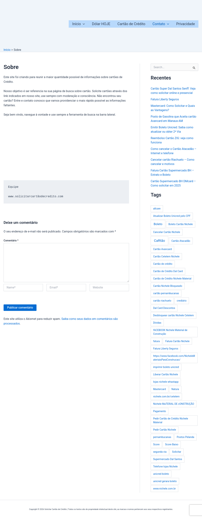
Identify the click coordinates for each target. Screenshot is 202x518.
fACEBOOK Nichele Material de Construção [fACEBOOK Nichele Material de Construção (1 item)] (170, 332)
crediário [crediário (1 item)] (181, 300)
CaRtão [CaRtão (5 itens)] (159, 241)
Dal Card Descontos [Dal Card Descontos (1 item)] (164, 308)
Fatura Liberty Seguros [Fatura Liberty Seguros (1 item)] (165, 348)
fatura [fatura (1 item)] (156, 341)
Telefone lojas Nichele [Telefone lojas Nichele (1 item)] (165, 466)
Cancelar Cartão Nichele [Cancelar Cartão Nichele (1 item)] (166, 232)
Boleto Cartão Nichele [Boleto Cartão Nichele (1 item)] (181, 224)
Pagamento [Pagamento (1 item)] (159, 411)
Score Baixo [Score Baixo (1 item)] (171, 444)
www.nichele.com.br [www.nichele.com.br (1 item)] (164, 488)
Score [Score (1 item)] (156, 444)
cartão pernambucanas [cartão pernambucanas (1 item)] (166, 293)
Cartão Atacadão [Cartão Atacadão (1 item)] (180, 240)
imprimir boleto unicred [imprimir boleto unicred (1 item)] (166, 367)
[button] (83, 24)
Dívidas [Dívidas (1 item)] (157, 322)
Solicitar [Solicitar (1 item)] (176, 451)
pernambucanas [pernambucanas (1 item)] (162, 437)
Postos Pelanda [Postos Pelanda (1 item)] (185, 437)
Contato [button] (160, 24)
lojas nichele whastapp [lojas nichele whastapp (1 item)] (166, 381)
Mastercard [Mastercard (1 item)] (159, 389)
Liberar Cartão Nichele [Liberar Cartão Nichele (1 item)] (165, 374)
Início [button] (78, 24)
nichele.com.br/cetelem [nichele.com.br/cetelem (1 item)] (166, 396)
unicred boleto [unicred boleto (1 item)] (161, 473)
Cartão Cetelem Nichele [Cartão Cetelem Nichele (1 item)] (166, 256)
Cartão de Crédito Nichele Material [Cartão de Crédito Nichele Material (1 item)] (172, 278)
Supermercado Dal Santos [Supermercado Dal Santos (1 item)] (167, 459)
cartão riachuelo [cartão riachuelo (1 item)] (162, 300)
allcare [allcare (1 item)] (156, 208)
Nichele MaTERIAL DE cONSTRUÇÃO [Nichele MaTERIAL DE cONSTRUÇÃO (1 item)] (173, 403)
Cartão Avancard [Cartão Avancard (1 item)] (162, 249)
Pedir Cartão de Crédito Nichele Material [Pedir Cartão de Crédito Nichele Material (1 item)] (170, 420)
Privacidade (185, 24)
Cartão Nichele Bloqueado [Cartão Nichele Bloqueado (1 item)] (167, 285)
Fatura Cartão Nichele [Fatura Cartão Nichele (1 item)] (177, 341)
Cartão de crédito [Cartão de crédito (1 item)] (162, 263)
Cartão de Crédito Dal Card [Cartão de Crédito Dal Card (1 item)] (168, 271)
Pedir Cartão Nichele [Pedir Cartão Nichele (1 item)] (164, 429)
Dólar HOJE (101, 24)
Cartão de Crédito (131, 24)
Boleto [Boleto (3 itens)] (158, 224)
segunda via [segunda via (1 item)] (160, 451)
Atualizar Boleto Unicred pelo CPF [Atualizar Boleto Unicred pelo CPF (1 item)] (172, 215)
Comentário (11, 240)
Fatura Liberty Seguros (165, 99)
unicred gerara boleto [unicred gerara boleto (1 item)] (165, 481)
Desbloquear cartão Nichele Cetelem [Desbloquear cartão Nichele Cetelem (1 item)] (173, 315)
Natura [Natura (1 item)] (175, 389)
